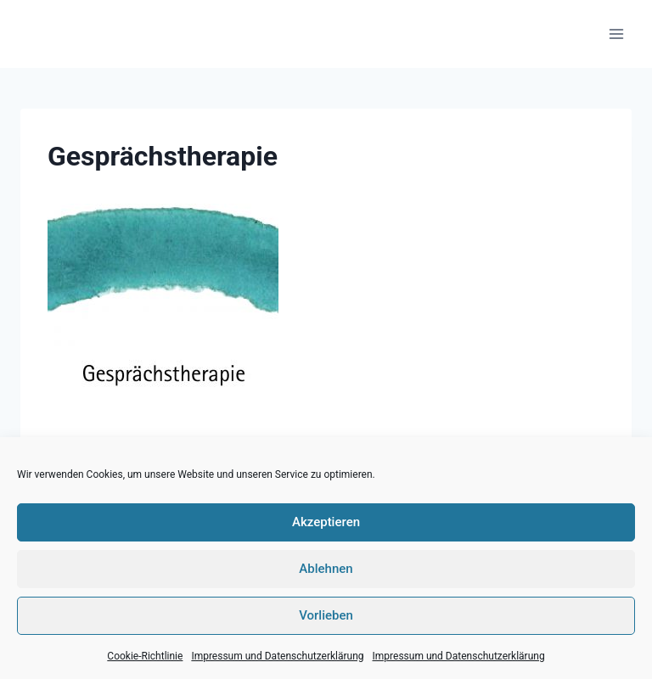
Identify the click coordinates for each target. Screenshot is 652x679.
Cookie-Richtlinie (145, 656)
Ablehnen (325, 568)
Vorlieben (326, 615)
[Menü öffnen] (616, 33)
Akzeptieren (326, 522)
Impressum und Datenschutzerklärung (277, 656)
